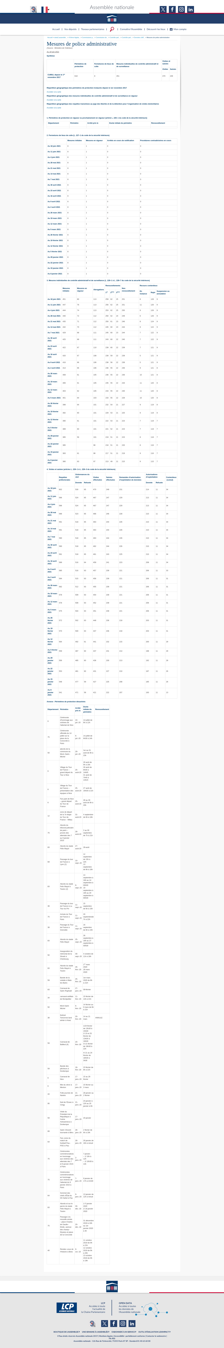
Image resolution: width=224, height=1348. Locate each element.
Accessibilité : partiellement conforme (129, 1336)
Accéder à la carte (54, 92)
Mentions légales (106, 1336)
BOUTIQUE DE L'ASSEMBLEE (66, 1332)
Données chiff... (139, 37)
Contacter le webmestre (156, 1336)
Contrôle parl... (115, 37)
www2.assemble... (60, 37)
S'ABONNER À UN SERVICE (123, 1332)
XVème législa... (74, 37)
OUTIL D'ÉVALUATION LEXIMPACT (153, 1332)
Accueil (49, 37)
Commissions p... (88, 37)
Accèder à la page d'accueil (55, 27)
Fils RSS (112, 1338)
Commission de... (102, 37)
